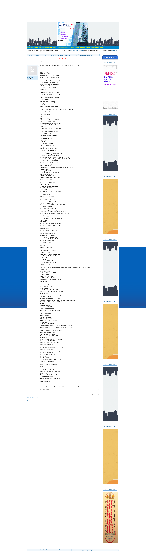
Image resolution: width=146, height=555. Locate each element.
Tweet (28, 400)
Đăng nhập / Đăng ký (110, 57)
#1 (99, 389)
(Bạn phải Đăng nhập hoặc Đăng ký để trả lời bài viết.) (87, 394)
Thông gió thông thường (39, 61)
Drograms (53, 61)
